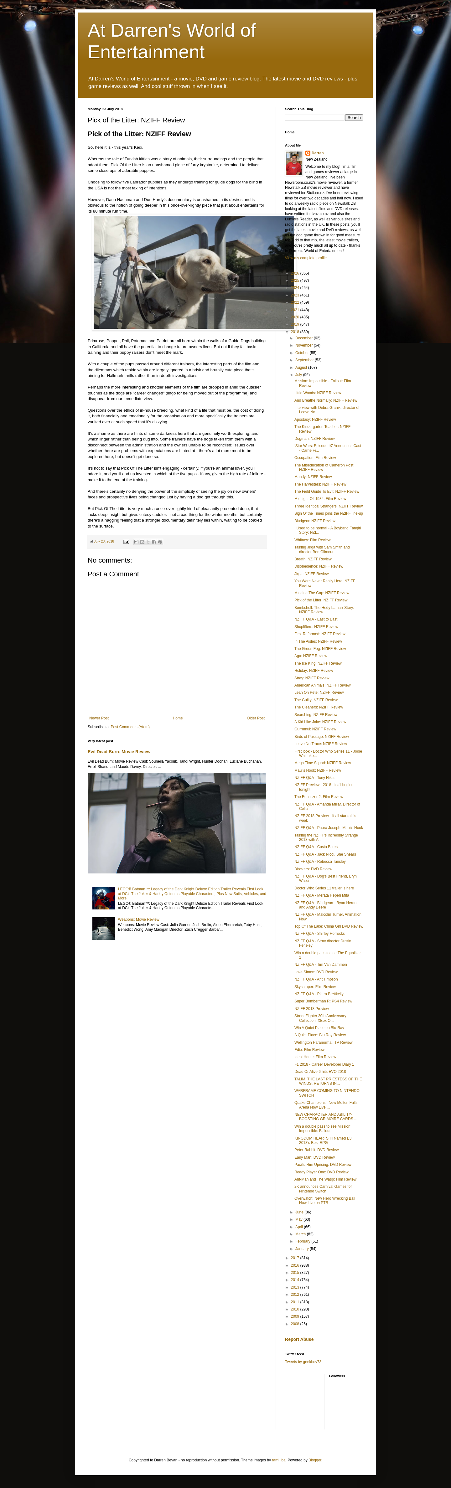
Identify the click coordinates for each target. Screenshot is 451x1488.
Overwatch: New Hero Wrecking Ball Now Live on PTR (324, 1200)
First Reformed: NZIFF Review (319, 634)
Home (178, 718)
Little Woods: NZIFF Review (317, 393)
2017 (295, 1258)
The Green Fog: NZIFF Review (320, 648)
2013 (295, 1287)
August (301, 367)
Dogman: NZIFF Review (314, 438)
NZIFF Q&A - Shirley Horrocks (319, 933)
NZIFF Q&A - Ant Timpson (316, 979)
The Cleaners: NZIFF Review (318, 707)
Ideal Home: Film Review (315, 1057)
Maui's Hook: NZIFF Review (317, 770)
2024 (295, 288)
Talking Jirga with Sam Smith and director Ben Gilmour (322, 549)
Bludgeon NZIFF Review (314, 521)
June (299, 1212)
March (301, 1234)
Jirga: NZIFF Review (311, 574)
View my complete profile (306, 258)
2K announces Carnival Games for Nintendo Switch (323, 1188)
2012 (295, 1294)
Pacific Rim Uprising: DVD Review (322, 1164)
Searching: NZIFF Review (315, 715)
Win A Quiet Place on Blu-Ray (319, 1028)
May (299, 1219)
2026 (295, 273)
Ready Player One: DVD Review (321, 1172)
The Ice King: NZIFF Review (318, 663)
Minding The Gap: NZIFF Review (321, 593)
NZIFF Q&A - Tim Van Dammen (320, 964)
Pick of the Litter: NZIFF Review (320, 600)
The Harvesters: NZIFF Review (320, 484)
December (304, 338)
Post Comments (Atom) (130, 727)
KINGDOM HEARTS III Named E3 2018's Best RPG (323, 1140)
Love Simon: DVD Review (316, 972)
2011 (295, 1302)
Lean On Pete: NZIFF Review (319, 692)
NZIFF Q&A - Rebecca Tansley (320, 861)
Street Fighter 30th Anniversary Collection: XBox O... (320, 1018)
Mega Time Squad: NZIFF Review (322, 763)
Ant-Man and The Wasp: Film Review (325, 1179)
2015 (295, 1272)
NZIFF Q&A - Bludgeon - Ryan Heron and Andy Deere (325, 905)
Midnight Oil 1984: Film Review (320, 499)
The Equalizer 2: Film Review (318, 797)
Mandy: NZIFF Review (313, 477)
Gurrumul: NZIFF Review (315, 729)
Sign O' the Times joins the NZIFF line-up (328, 513)
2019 (295, 324)
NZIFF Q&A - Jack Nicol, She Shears (325, 854)
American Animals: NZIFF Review (322, 685)
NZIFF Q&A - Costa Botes (316, 847)
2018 (295, 332)
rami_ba (278, 1460)
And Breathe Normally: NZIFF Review (325, 400)
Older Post (256, 718)
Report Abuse (299, 1339)
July (299, 375)
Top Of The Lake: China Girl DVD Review (328, 926)
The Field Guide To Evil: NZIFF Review (326, 491)
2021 (295, 310)
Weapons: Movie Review (138, 919)
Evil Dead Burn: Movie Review (119, 751)
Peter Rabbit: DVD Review (316, 1150)
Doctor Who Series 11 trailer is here (324, 888)
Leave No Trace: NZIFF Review (320, 744)
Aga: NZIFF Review (310, 656)
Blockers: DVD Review (313, 869)
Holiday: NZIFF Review (313, 670)
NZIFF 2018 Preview (311, 1009)
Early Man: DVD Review (314, 1157)
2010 (295, 1309)
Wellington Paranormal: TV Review (323, 1042)
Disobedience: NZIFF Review (318, 566)
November (304, 345)
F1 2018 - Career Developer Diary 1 (324, 1064)
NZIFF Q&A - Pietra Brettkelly (319, 994)
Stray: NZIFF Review (311, 678)
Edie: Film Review (309, 1050)
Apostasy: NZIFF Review (315, 419)
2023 (295, 295)
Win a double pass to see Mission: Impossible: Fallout (322, 1128)
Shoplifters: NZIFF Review (316, 627)
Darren (318, 153)
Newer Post (99, 718)
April (299, 1227)
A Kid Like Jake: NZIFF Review (320, 722)
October (302, 353)
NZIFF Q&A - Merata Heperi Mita (321, 895)
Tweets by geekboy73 (303, 1362)
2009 (295, 1316)
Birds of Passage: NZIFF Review (321, 736)
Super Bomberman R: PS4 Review (323, 1001)
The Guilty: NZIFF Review (316, 700)
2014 (295, 1280)
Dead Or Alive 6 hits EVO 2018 (320, 1071)
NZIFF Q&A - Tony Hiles (314, 777)
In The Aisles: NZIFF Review (318, 641)
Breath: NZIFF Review (313, 559)
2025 (295, 280)
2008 (295, 1324)
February (303, 1241)
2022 (295, 302)
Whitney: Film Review (312, 540)
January (302, 1249)
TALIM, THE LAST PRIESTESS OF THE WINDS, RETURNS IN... (328, 1081)
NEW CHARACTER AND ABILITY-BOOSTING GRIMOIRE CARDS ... (325, 1116)
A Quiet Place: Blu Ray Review (320, 1035)
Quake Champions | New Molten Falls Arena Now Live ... (325, 1104)
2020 (295, 317)
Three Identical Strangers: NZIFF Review (328, 506)
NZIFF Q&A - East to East (315, 619)
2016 (295, 1265)
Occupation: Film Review (315, 458)
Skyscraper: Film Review (315, 987)
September (305, 360)
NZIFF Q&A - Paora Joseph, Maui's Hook (328, 828)
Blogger (314, 1460)
